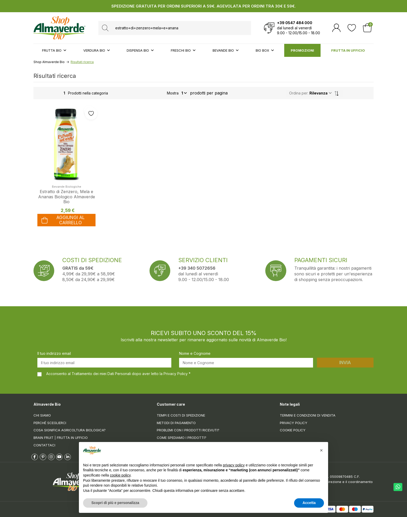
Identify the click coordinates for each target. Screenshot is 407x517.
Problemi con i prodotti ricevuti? (188, 430)
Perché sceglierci (49, 423)
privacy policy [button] (234, 465)
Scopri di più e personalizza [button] (115, 503)
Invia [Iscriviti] (345, 362)
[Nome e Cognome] (246, 363)
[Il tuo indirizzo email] (104, 363)
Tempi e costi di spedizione (181, 415)
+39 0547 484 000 (294, 23)
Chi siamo (42, 415)
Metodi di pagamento (176, 423)
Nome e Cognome (195, 353)
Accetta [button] (309, 503)
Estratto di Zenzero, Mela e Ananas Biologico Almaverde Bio (66, 196)
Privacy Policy (293, 423)
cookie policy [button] (120, 475)
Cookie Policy (293, 430)
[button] (321, 450)
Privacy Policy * (177, 373)
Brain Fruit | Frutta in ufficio (60, 438)
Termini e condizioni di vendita (307, 415)
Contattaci (44, 445)
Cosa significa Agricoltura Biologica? (69, 430)
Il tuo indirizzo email (54, 353)
